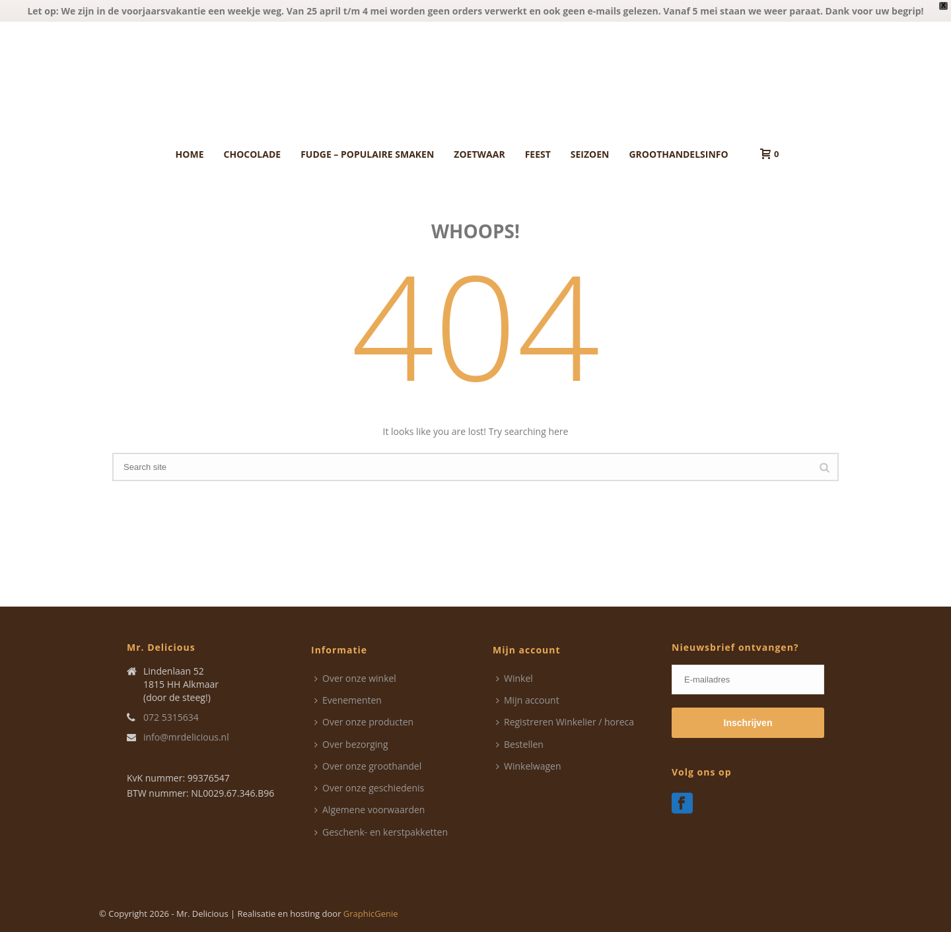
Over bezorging (351, 744)
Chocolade (252, 154)
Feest (538, 154)
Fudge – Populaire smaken (367, 154)
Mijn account (527, 700)
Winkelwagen (528, 766)
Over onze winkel (355, 678)
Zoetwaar (479, 154)
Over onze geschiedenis (369, 788)
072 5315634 (171, 717)
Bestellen (520, 744)
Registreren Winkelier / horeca (565, 722)
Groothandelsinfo (678, 154)
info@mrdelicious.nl (186, 737)
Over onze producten (363, 722)
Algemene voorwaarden (369, 809)
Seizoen (590, 154)
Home (190, 154)
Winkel (514, 678)
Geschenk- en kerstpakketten (381, 832)
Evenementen (348, 700)
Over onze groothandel (367, 766)
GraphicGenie (370, 913)
